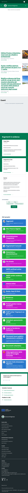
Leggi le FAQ (4, 455)
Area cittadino (4, 435)
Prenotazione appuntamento (7, 426)
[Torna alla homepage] (14, 416)
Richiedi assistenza (5, 424)
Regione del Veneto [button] (4, 1)
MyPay (3, 433)
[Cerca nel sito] (25, 5)
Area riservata (4, 431)
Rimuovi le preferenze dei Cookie (7, 488)
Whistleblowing (4, 439)
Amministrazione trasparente (7, 441)
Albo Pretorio (4, 443)
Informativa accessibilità (6, 451)
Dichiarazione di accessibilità (7, 453)
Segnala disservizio (5, 427)
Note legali (4, 456)
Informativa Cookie (5, 449)
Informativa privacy (5, 447)
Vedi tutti (14, 206)
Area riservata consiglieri (6, 429)
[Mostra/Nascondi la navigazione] (1, 5)
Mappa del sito (4, 485)
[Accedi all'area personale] (24, 1)
